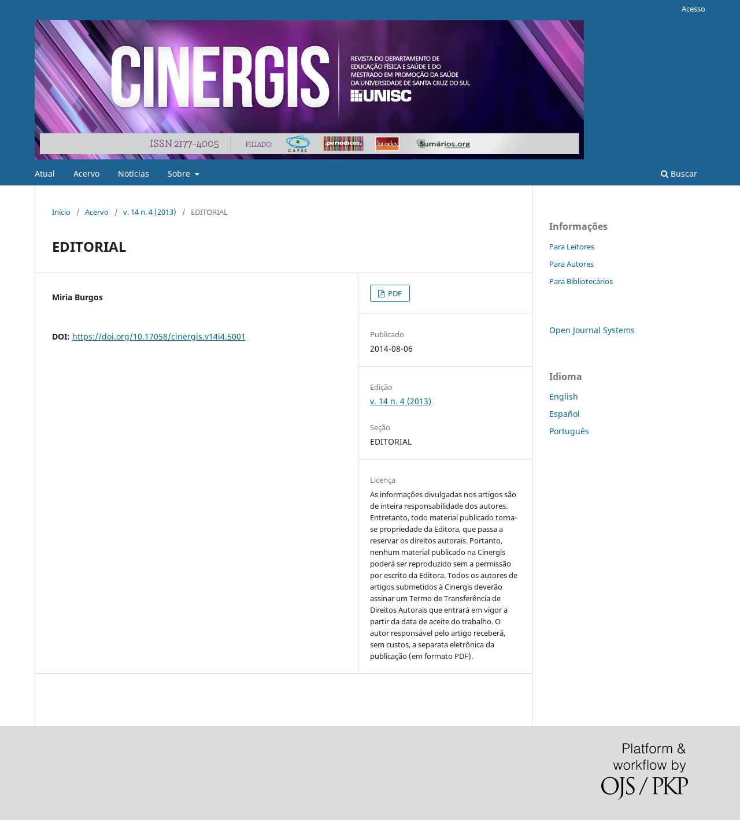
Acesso (693, 8)
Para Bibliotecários (581, 281)
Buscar (679, 173)
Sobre (180, 173)
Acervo (86, 173)
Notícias (133, 173)
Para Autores (571, 264)
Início (61, 212)
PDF (394, 293)
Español (564, 413)
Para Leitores (571, 246)
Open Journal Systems (592, 330)
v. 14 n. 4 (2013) (149, 212)
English (563, 396)
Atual (45, 173)
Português (569, 431)
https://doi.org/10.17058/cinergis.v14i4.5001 (159, 336)
